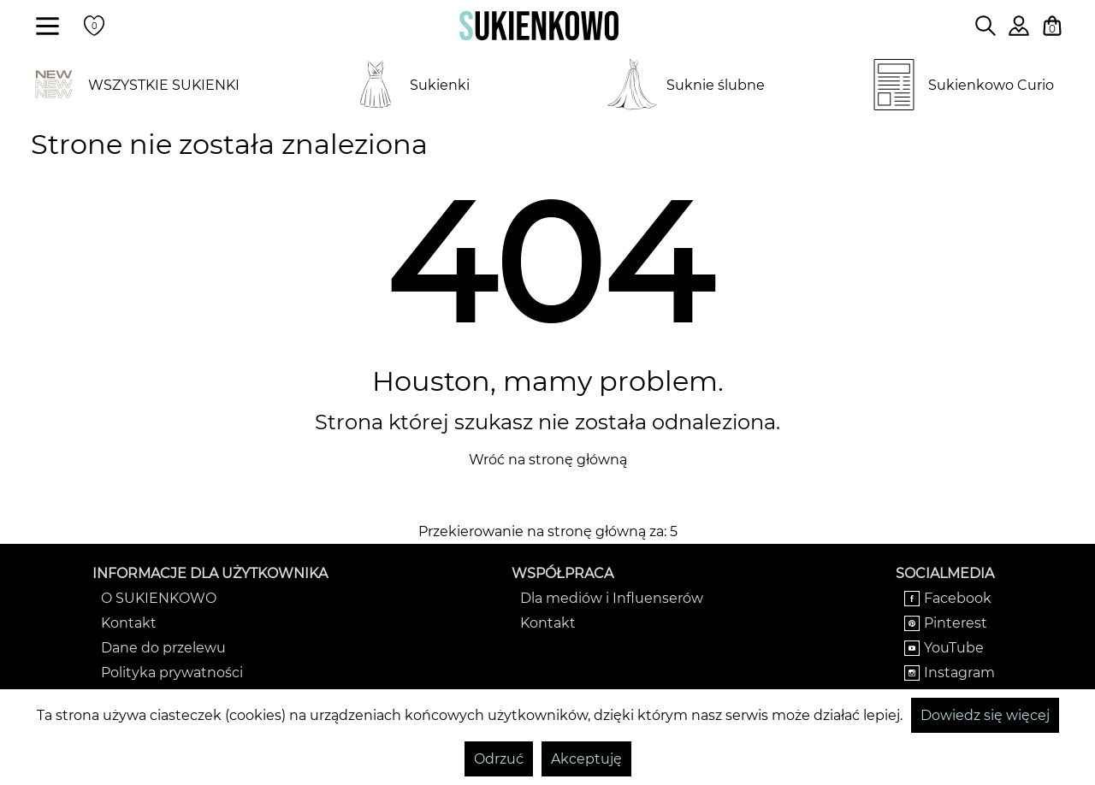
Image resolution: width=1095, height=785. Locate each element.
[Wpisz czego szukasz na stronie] (985, 25)
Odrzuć (499, 759)
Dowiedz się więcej (985, 715)
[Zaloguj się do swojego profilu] (1019, 31)
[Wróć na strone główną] (539, 26)
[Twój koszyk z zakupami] (1052, 25)
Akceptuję (586, 759)
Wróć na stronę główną (548, 460)
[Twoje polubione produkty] (94, 25)
